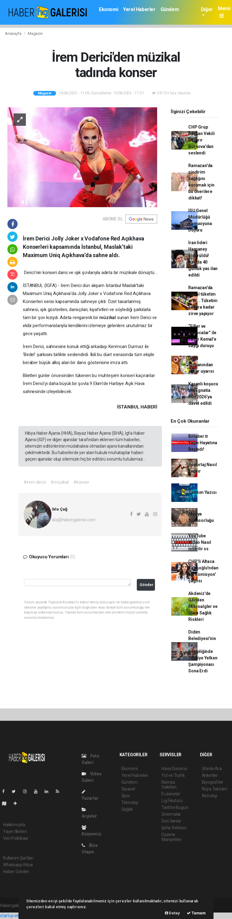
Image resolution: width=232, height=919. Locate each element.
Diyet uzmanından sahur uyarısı (201, 365)
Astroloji (209, 795)
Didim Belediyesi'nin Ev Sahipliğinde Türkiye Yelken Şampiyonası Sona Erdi (202, 651)
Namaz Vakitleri (169, 785)
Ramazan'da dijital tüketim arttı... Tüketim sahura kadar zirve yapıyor (203, 300)
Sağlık (127, 809)
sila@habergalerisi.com (74, 519)
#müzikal (59, 482)
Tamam (196, 913)
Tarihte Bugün (174, 807)
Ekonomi (108, 9)
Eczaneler (170, 793)
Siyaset (128, 788)
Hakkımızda (14, 824)
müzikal (108, 317)
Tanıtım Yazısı (202, 492)
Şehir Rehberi (174, 827)
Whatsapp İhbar (18, 864)
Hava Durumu (174, 768)
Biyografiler (213, 782)
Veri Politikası (15, 838)
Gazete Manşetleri (171, 837)
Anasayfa (13, 33)
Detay (172, 913)
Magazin (35, 33)
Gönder (146, 584)
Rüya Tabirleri (214, 788)
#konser (81, 482)
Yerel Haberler (139, 9)
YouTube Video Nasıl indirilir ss (199, 542)
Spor (125, 795)
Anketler (210, 775)
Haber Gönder (16, 871)
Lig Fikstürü (172, 800)
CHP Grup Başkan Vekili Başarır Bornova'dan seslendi (201, 140)
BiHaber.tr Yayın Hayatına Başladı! (202, 443)
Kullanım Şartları (18, 857)
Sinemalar (171, 814)
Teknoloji (129, 802)
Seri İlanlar (171, 820)
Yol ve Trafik (173, 775)
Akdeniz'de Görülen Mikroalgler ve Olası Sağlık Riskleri (202, 606)
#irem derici (34, 482)
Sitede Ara (212, 768)
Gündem (170, 9)
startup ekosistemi (17, 915)
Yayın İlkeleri (14, 831)
